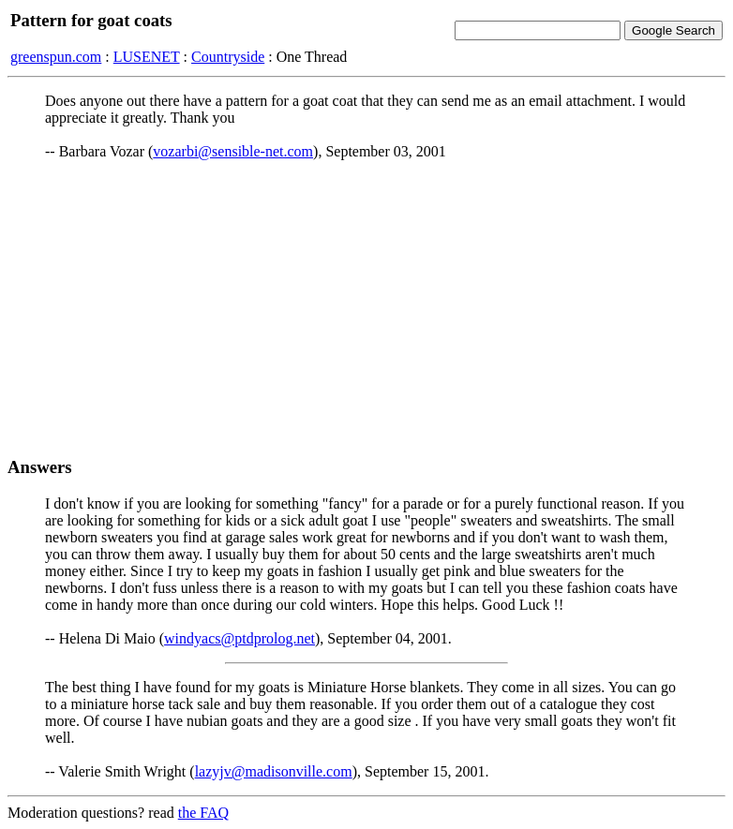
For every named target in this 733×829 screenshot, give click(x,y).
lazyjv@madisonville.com (273, 771)
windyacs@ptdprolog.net (239, 638)
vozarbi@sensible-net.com (233, 151)
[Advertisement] (366, 308)
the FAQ (203, 813)
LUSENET (146, 57)
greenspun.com (55, 57)
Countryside (227, 57)
